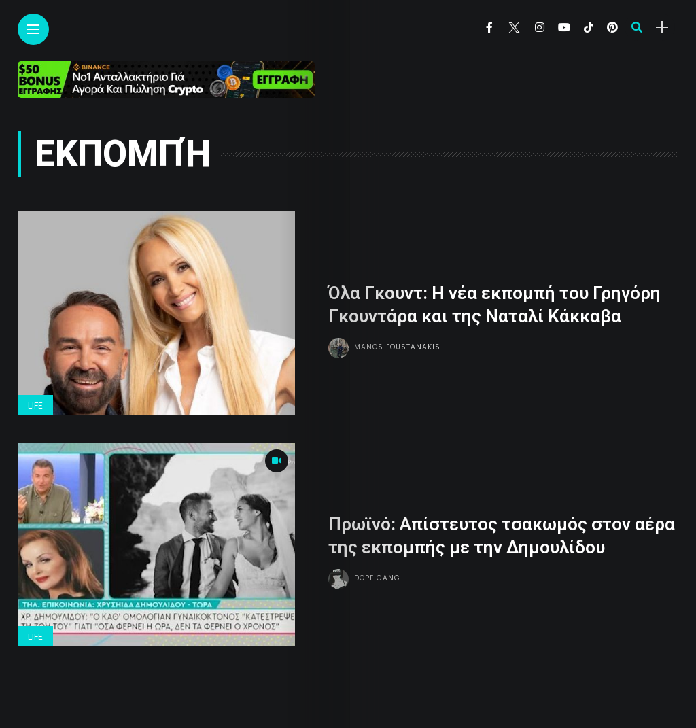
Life (35, 406)
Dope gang (377, 578)
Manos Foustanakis (397, 347)
